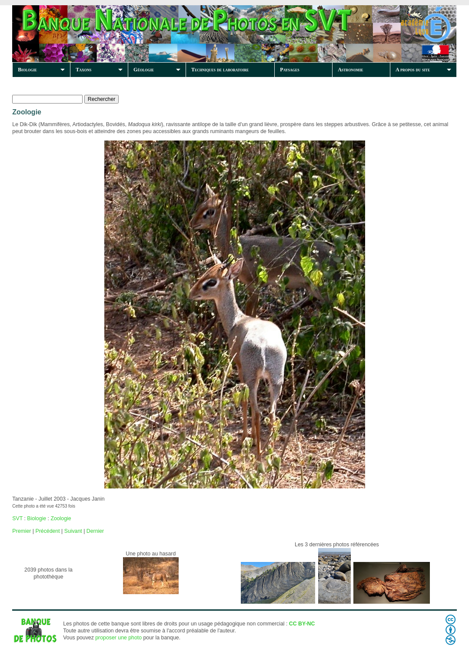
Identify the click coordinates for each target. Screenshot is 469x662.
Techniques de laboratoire (220, 70)
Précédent (47, 531)
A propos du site (413, 70)
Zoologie (60, 518)
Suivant (73, 531)
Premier (21, 531)
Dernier (95, 531)
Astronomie (350, 70)
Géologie (143, 70)
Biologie (27, 70)
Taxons (83, 70)
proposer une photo (118, 638)
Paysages (289, 70)
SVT (17, 518)
